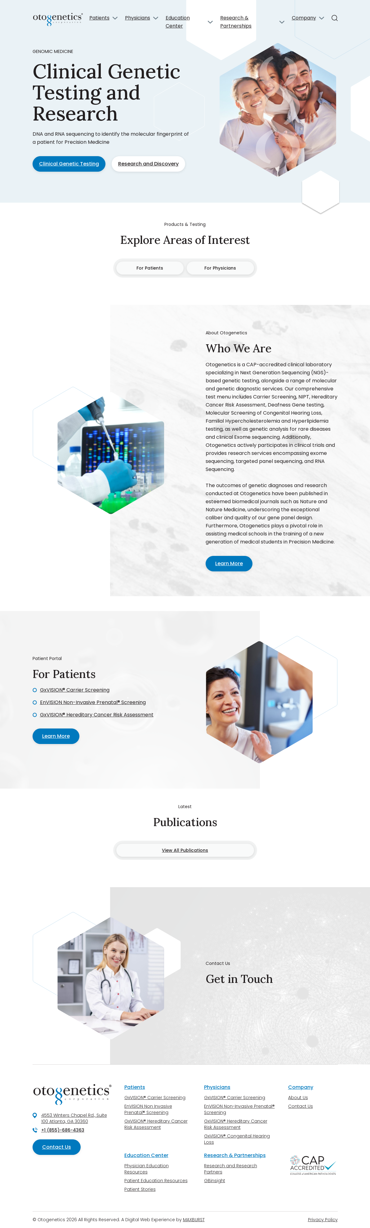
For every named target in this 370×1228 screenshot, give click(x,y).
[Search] (335, 18)
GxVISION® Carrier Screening (74, 689)
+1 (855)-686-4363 (62, 1130)
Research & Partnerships (236, 21)
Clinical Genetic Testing (69, 163)
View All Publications (185, 850)
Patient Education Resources (156, 1180)
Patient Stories (140, 1189)
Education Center (178, 21)
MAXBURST (194, 1220)
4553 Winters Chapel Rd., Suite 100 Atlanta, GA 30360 (74, 1118)
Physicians (137, 17)
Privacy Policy (323, 1220)
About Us (298, 1097)
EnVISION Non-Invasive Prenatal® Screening (93, 702)
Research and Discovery (148, 163)
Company (304, 17)
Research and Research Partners (230, 1169)
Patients (99, 17)
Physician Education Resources (146, 1169)
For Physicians (220, 268)
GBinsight (214, 1180)
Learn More (229, 563)
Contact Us (56, 1147)
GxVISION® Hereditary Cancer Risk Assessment (97, 714)
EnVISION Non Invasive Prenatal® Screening (148, 1109)
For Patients (149, 268)
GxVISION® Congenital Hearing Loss (237, 1139)
